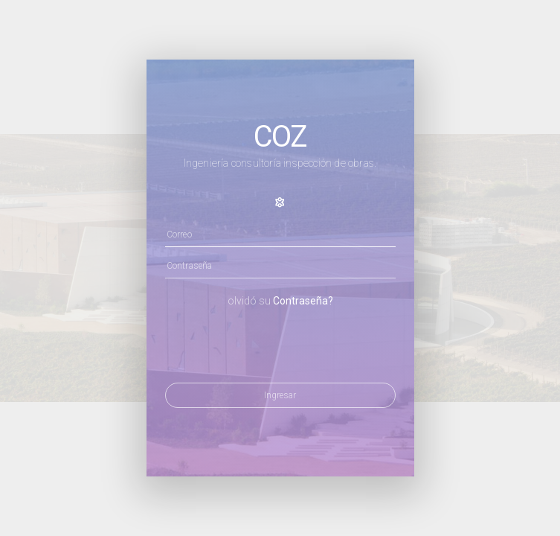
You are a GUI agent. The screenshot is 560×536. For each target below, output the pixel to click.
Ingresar (280, 395)
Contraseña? (303, 301)
